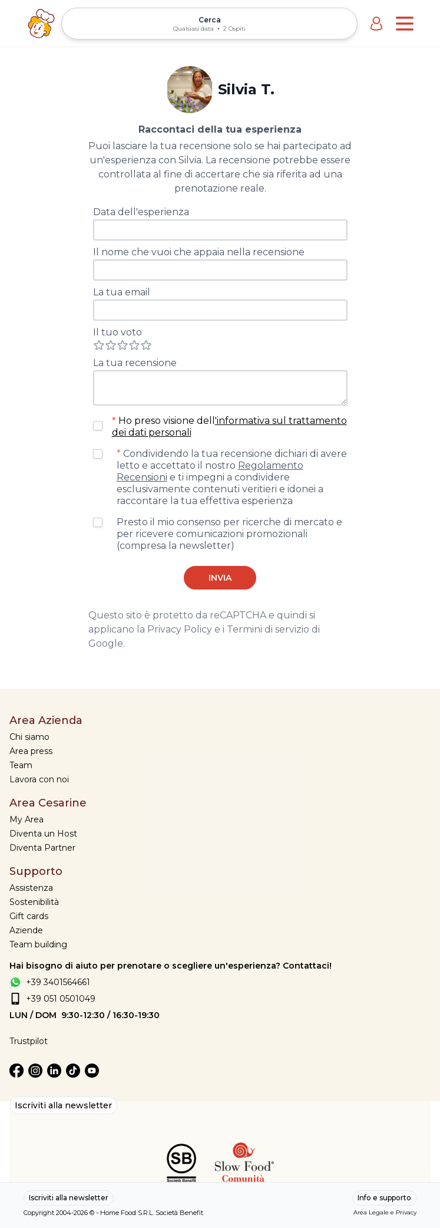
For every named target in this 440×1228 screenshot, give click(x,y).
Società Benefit (179, 1213)
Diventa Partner (42, 847)
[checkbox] (97, 425)
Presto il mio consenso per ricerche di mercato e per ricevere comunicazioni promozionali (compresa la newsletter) (229, 533)
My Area (26, 819)
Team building (38, 944)
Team (20, 765)
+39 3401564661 (58, 982)
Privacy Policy (179, 629)
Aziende (26, 930)
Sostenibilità (34, 902)
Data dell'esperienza (141, 212)
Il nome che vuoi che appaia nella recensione (199, 252)
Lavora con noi (39, 779)
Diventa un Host (43, 833)
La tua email (121, 292)
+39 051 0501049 (60, 998)
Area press (30, 751)
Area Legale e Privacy (384, 1212)
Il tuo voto (117, 332)
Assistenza (31, 888)
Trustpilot (28, 1041)
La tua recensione (135, 362)
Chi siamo (29, 737)
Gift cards (28, 916)
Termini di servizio (268, 629)
